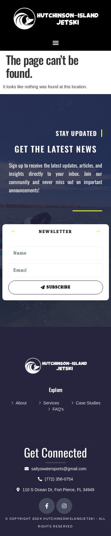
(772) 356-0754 (55, 479)
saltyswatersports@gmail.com (55, 468)
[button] (55, 43)
